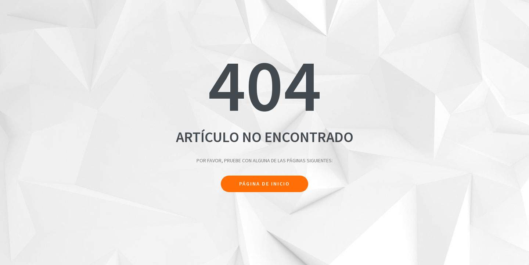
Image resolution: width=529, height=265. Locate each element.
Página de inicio (264, 183)
